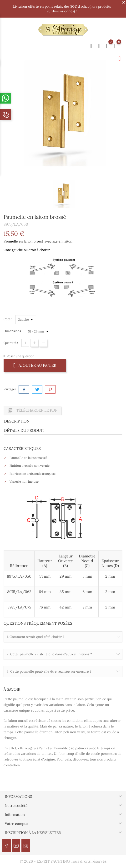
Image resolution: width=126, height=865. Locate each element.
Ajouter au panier (34, 365)
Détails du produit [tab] (24, 430)
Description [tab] (17, 421)
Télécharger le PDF (32, 410)
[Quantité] (25, 343)
